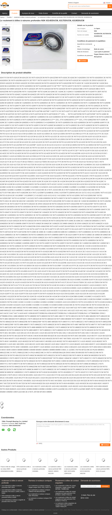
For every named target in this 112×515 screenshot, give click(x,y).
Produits (14, 13)
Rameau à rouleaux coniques (40, 481)
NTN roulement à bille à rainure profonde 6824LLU (24, 469)
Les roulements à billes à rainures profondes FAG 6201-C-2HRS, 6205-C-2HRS (13, 491)
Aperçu (4, 13)
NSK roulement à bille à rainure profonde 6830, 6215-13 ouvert (103, 469)
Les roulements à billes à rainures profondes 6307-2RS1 (12, 486)
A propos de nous (28, 13)
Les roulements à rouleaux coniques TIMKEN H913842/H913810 (39, 490)
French (109, 3)
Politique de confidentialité (9, 510)
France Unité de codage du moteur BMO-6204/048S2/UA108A (8, 469)
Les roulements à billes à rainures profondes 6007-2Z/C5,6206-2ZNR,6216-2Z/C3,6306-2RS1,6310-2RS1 (71, 472)
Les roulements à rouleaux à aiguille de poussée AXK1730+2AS (13, 500)
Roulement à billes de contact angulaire (67, 482)
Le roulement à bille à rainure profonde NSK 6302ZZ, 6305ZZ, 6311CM (54, 470)
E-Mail (83, 495)
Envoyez (105, 486)
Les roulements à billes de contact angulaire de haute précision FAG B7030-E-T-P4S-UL (65, 499)
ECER (55, 513)
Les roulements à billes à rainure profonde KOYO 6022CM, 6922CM (87, 470)
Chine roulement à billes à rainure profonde (31, 510)
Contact (74, 13)
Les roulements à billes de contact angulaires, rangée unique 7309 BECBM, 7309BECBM (65, 487)
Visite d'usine (43, 13)
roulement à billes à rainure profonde (25, 17)
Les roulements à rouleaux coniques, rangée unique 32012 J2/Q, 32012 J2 (40, 486)
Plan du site (91, 495)
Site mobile (85, 498)
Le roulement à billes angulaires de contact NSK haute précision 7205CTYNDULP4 (65, 504)
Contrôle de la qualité (59, 13)
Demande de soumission (90, 13)
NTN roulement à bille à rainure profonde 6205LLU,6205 (11, 496)
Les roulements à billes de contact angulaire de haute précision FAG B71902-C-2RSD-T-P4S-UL (65, 493)
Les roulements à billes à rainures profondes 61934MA (39, 469)
